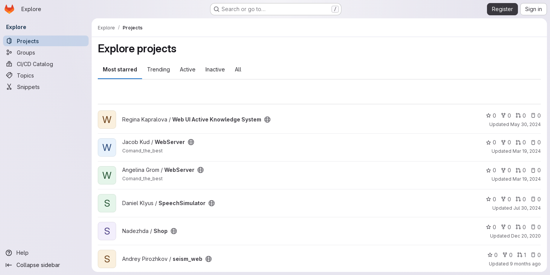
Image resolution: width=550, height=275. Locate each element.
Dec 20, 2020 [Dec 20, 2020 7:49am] (526, 236)
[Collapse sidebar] (46, 265)
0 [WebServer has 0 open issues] (536, 142)
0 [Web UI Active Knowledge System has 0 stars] (491, 115)
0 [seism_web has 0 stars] (492, 255)
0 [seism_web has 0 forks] (507, 255)
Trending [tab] (158, 69)
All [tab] (238, 69)
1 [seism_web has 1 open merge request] (521, 255)
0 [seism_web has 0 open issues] (536, 255)
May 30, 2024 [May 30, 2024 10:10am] (525, 124)
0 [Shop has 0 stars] (491, 227)
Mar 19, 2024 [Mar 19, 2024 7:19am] (527, 179)
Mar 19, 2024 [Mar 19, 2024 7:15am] (527, 151)
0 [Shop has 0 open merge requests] (521, 227)
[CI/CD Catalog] (46, 63)
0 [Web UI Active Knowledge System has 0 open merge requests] (521, 115)
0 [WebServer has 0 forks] (506, 142)
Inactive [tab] (215, 69)
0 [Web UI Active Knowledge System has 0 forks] (506, 115)
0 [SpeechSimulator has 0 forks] (506, 199)
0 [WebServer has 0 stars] (491, 142)
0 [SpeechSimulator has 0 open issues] (536, 199)
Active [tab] (188, 69)
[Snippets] (46, 86)
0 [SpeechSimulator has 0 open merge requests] (521, 199)
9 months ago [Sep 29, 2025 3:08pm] (525, 264)
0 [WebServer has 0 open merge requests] (521, 142)
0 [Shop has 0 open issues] (536, 227)
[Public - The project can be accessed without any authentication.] (267, 119)
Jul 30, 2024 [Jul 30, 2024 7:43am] (527, 208)
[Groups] (46, 52)
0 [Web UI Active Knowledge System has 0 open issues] (536, 115)
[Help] (46, 252)
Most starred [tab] (120, 69)
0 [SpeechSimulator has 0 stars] (491, 199)
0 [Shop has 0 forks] (506, 227)
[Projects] (46, 41)
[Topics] (46, 75)
